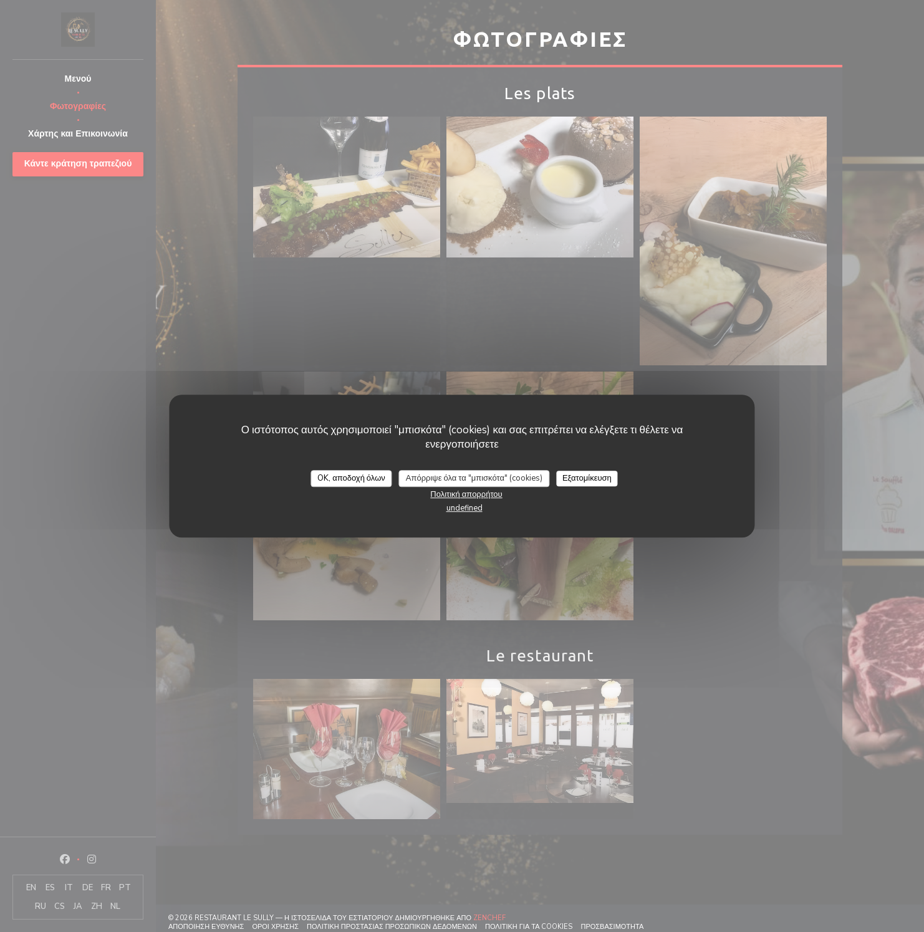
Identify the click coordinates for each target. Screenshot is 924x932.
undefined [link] (464, 508)
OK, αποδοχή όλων (351, 478)
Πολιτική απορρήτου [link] (466, 494)
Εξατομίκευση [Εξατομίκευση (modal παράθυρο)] (587, 478)
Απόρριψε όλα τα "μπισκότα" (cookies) (474, 478)
